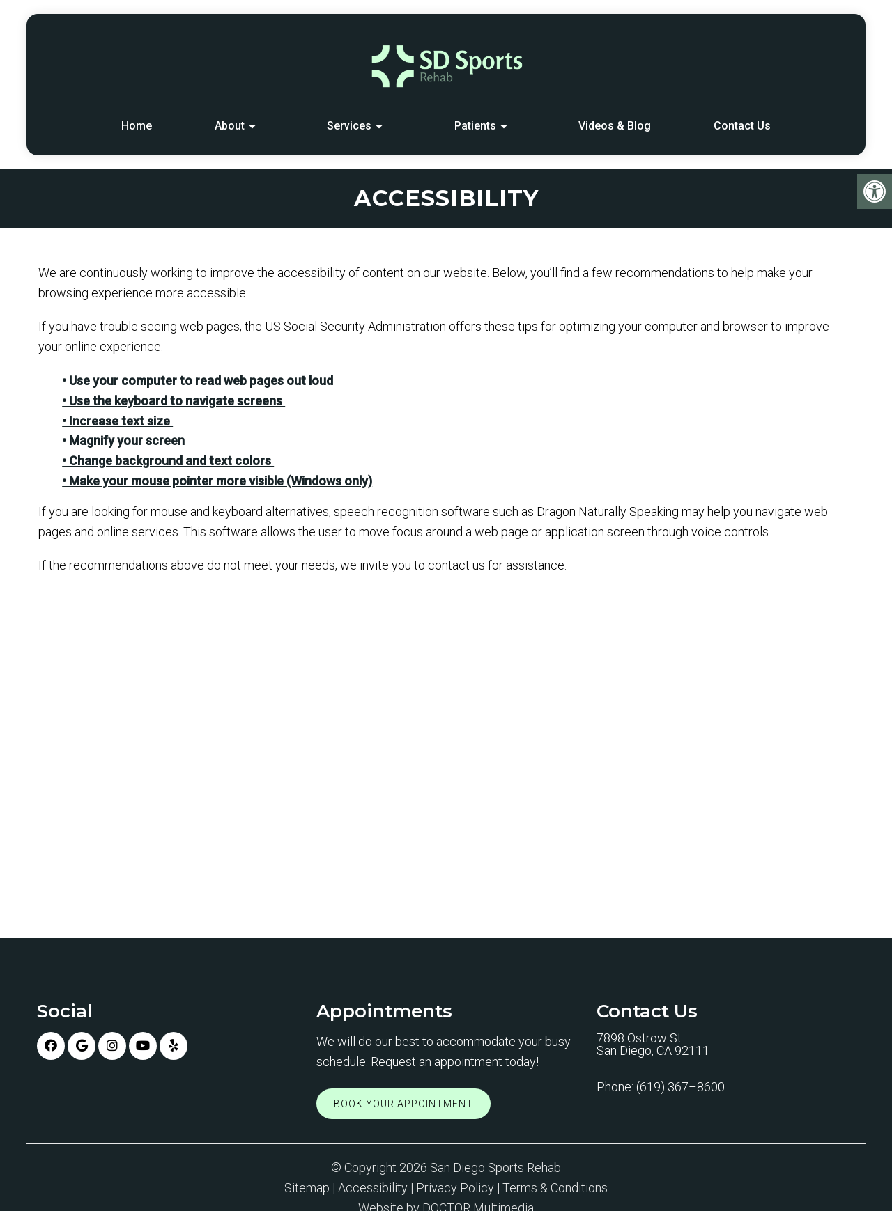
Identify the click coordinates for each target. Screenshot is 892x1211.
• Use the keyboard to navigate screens (173, 400)
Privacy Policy (455, 1188)
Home (136, 125)
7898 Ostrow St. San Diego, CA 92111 (653, 1044)
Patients (475, 125)
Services (349, 125)
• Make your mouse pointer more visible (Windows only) (217, 481)
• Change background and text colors (168, 460)
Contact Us (742, 125)
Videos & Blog (614, 125)
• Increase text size (117, 421)
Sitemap (307, 1188)
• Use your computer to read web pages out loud (199, 380)
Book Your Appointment (403, 1103)
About (230, 125)
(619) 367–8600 (680, 1087)
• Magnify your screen (124, 440)
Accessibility (373, 1188)
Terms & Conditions (555, 1188)
